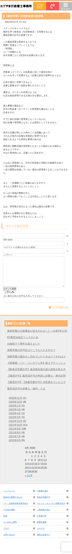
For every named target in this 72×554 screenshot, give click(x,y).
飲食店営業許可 (43, 497)
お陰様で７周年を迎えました (23, 343)
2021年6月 (15, 440)
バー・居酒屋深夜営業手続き (15, 503)
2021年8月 (15, 432)
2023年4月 (15, 409)
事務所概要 (41, 522)
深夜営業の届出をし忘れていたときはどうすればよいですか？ (36, 357)
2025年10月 (15, 401)
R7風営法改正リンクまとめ (22, 337)
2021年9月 (15, 428)
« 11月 (28, 475)
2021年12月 (15, 421)
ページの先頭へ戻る (60, 307)
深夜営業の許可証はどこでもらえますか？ (31, 350)
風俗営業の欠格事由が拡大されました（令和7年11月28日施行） (37, 332)
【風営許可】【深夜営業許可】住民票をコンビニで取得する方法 (36, 383)
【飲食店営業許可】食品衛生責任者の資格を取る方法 (36, 370)
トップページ (9, 491)
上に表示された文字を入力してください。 (24, 296)
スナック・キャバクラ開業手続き (51, 503)
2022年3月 (15, 417)
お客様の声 (41, 516)
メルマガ (41, 528)
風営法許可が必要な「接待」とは (26, 388)
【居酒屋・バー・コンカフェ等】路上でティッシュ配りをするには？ (36, 364)
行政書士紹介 (42, 491)
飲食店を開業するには (12, 497)
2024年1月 (15, 405)
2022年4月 (15, 413)
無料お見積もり (43, 535)
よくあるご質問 (10, 522)
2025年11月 (15, 398)
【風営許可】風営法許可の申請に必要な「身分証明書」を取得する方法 (36, 376)
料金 (5, 516)
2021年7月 (15, 436)
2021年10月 (15, 425)
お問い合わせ (9, 535)
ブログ (6, 528)
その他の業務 (9, 510)
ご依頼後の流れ (43, 510)
